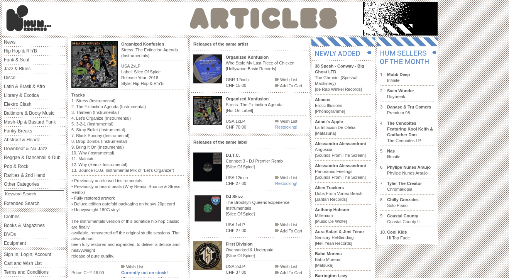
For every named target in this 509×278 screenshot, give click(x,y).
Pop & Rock (16, 166)
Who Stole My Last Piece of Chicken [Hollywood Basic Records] (260, 63)
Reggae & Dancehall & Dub (32, 157)
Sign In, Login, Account (27, 254)
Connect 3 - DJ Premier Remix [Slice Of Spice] (254, 161)
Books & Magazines (24, 225)
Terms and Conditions (26, 272)
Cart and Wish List (23, 263)
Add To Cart (288, 85)
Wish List (132, 266)
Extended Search (21, 203)
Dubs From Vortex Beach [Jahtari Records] (338, 193)
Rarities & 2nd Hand (24, 175)
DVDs (10, 234)
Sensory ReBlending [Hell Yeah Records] (339, 237)
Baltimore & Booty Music (29, 113)
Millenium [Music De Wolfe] (332, 215)
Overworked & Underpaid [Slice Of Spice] (250, 250)
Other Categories (21, 184)
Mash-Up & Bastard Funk (30, 122)
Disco (9, 77)
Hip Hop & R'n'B (20, 51)
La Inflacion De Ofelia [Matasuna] (335, 127)
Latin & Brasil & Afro (24, 86)
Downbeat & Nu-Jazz (25, 148)
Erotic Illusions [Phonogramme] (330, 105)
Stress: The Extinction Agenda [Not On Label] (254, 105)
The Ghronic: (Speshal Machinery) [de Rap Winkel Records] (339, 78)
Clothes (12, 216)
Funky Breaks (18, 131)
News (9, 42)
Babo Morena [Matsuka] (328, 259)
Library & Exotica (21, 95)
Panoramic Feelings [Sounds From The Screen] (340, 171)
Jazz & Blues (17, 68)
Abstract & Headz (22, 139)
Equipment (15, 243)
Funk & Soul (16, 60)
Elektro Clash (17, 104)
